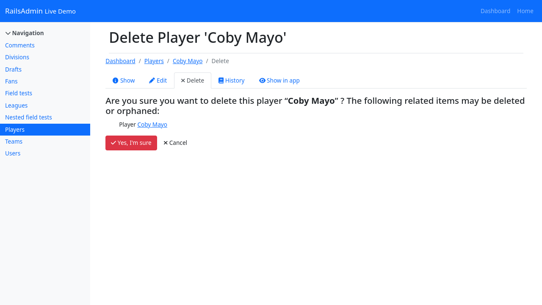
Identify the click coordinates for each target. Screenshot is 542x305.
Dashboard (495, 11)
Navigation (25, 33)
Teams (13, 141)
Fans (11, 81)
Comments (20, 45)
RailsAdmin (40, 11)
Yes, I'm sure (131, 143)
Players (15, 129)
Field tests (18, 93)
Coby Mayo (187, 61)
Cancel (175, 143)
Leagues (16, 105)
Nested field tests (28, 117)
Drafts (13, 69)
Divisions (17, 57)
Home (525, 11)
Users (12, 153)
